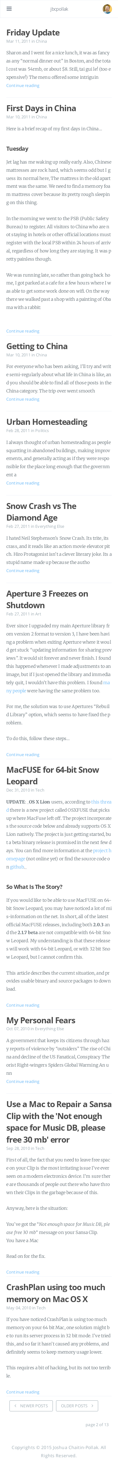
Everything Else (49, 526)
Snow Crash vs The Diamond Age (41, 511)
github (17, 867)
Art (38, 614)
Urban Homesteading (46, 421)
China (41, 41)
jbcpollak (59, 9)
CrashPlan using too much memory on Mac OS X (55, 1293)
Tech (39, 790)
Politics (42, 430)
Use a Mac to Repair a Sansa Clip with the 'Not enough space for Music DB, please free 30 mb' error (59, 1121)
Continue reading (22, 85)
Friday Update (32, 32)
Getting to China (37, 346)
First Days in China (41, 108)
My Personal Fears (40, 1020)
